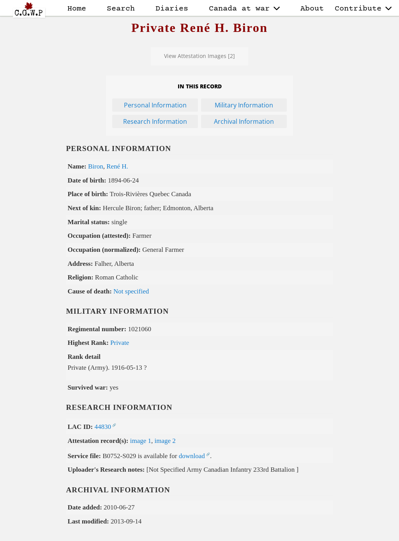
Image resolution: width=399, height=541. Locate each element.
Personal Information (155, 105)
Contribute (363, 8)
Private (119, 342)
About (312, 8)
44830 (102, 426)
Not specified (131, 291)
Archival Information (244, 121)
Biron (95, 166)
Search (121, 8)
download (192, 456)
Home (76, 8)
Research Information (155, 121)
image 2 (165, 440)
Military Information (244, 105)
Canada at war (244, 8)
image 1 (140, 440)
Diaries (171, 8)
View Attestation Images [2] (199, 56)
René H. (117, 166)
